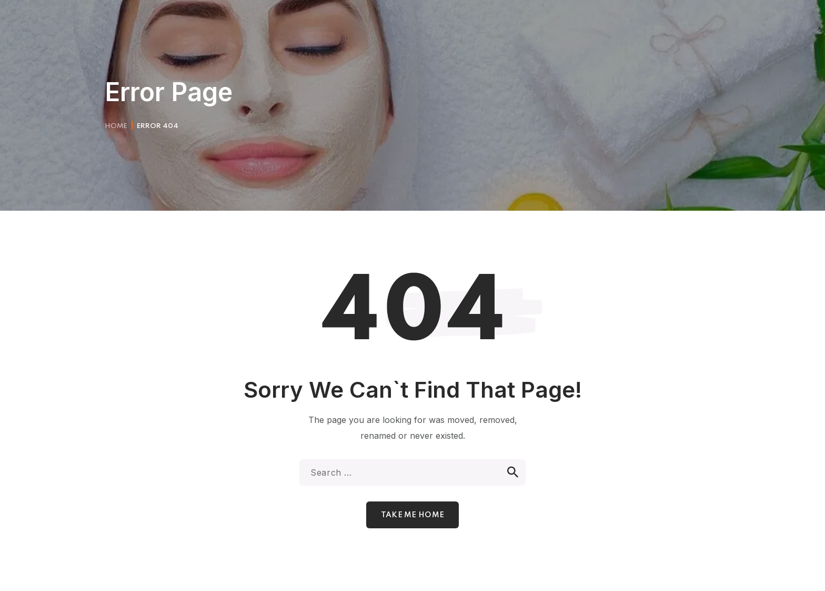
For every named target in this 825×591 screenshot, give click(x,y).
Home (116, 126)
